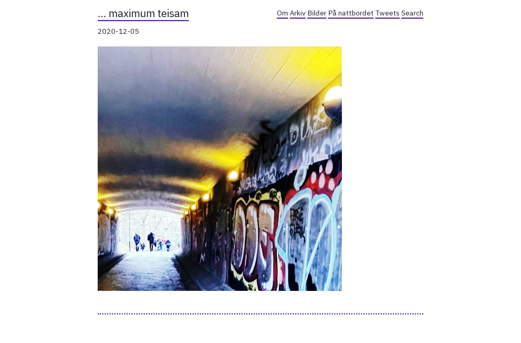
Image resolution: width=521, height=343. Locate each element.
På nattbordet (351, 13)
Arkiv (298, 13)
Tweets (387, 13)
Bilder (316, 13)
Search (412, 13)
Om (282, 13)
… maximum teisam (143, 13)
